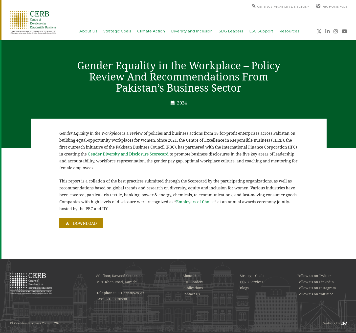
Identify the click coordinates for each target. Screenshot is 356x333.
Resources (289, 31)
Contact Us (191, 294)
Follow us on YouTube (315, 294)
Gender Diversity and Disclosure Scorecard (128, 154)
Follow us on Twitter (314, 275)
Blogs (244, 287)
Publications (192, 287)
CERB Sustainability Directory (283, 6)
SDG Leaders (231, 31)
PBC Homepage (334, 6)
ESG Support (261, 31)
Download (85, 223)
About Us (88, 31)
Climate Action (151, 31)
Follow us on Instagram (316, 287)
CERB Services (251, 282)
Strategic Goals (117, 31)
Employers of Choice (195, 202)
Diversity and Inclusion (192, 31)
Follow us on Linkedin (315, 282)
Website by (331, 323)
